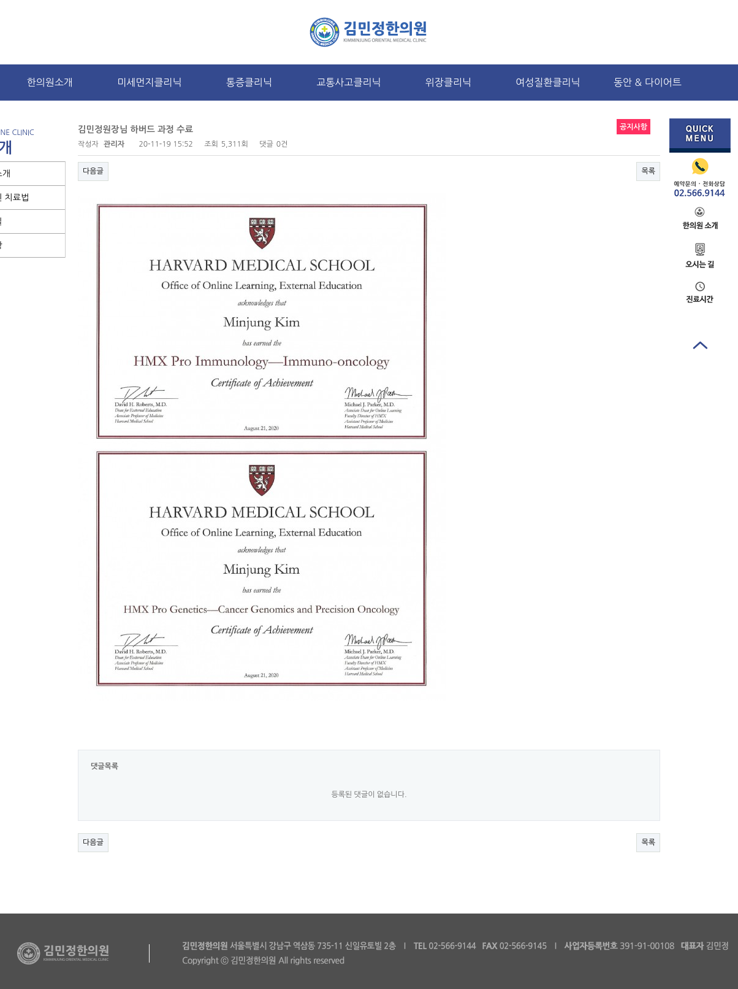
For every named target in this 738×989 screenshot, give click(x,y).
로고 (369, 32)
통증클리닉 (249, 82)
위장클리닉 (448, 82)
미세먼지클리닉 (149, 82)
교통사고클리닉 (348, 82)
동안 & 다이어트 (648, 82)
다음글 (93, 171)
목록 (648, 171)
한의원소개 (50, 82)
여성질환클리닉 (547, 82)
